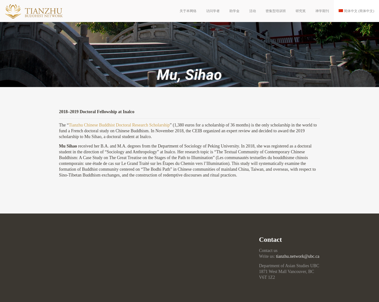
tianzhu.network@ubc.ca (298, 256)
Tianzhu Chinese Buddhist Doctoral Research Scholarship (119, 125)
